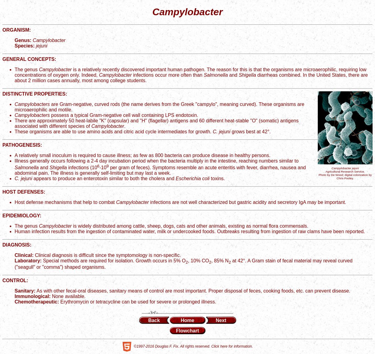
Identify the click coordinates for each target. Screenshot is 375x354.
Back (154, 320)
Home (187, 320)
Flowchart (187, 330)
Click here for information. (232, 347)
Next (221, 320)
